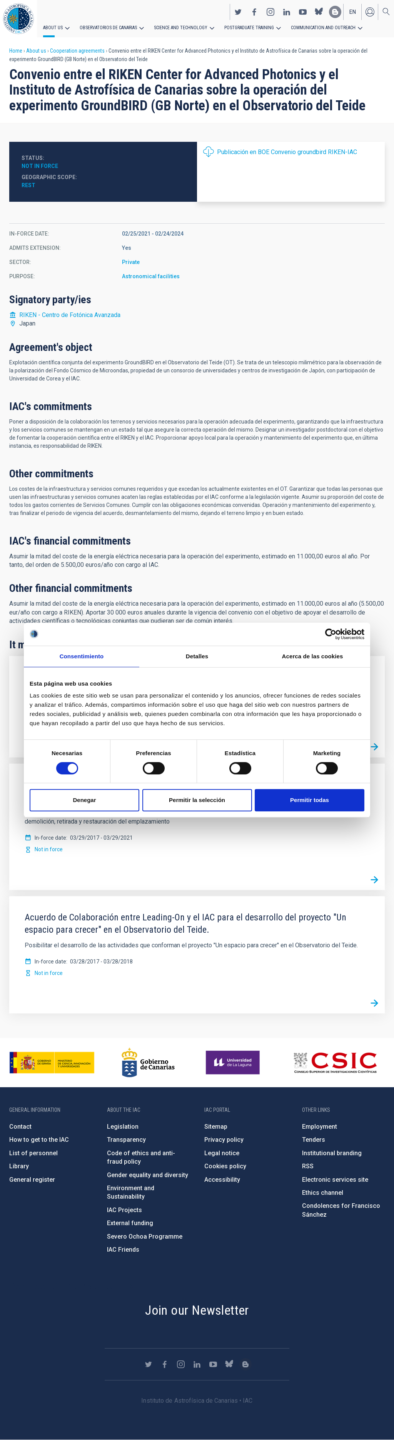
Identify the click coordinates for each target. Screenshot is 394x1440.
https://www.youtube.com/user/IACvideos (303, 12)
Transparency (126, 1139)
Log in (370, 12)
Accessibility (222, 1179)
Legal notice (221, 1153)
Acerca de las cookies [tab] (312, 656)
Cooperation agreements (77, 51)
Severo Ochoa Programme (144, 1236)
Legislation (123, 1126)
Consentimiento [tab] (82, 656)
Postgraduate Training (249, 27)
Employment (319, 1126)
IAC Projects (124, 1210)
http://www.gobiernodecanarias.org (148, 1062)
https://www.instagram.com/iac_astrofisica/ (270, 12)
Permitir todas (309, 800)
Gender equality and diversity (147, 1175)
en (352, 12)
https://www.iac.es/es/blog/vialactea (335, 12)
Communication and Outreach (323, 27)
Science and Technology (180, 27)
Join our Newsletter (197, 1310)
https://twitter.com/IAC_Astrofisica (238, 12)
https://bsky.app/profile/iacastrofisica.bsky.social (319, 12)
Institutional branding (332, 1153)
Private (131, 262)
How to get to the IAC (39, 1139)
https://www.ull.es (233, 1062)
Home (15, 51)
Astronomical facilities (151, 276)
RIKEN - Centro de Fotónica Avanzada (69, 315)
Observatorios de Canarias (108, 27)
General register (32, 1179)
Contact (20, 1126)
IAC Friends (123, 1249)
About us (53, 27)
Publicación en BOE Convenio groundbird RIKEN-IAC (287, 152)
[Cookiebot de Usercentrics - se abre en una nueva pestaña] (330, 634)
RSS (308, 1166)
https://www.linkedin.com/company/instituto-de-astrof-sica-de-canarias (287, 12)
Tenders (313, 1139)
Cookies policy (225, 1166)
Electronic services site (335, 1179)
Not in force (40, 166)
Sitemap (215, 1126)
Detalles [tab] (197, 656)
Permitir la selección (197, 800)
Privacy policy (224, 1139)
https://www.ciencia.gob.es (52, 1062)
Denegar (84, 800)
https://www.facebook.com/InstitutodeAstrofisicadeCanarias (254, 12)
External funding (130, 1223)
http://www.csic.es (335, 1062)
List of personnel (33, 1153)
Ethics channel (322, 1192)
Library (19, 1166)
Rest (28, 185)
